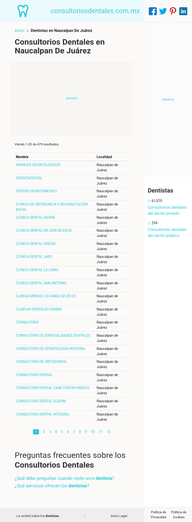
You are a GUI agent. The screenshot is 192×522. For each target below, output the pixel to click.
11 (101, 430)
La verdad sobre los (37, 515)
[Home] (24, 10)
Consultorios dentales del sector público (167, 232)
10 (93, 430)
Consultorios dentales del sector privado (167, 210)
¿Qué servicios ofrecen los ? (53, 484)
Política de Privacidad (158, 514)
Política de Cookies (178, 514)
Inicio (20, 29)
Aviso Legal (119, 515)
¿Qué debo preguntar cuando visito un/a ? (65, 477)
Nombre (23, 156)
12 (109, 430)
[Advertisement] (72, 97)
